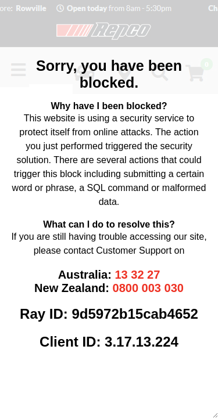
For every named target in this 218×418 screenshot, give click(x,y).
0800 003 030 (148, 288)
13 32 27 (137, 274)
